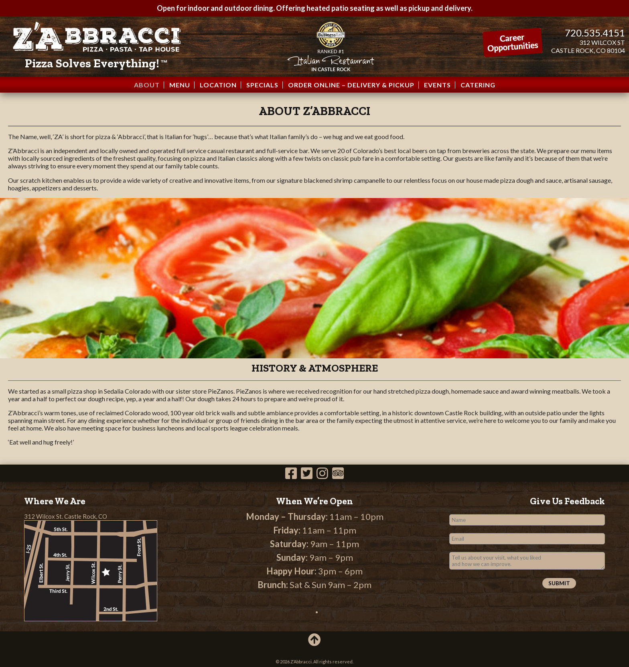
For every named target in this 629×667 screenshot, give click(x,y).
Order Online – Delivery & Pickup (351, 85)
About (147, 85)
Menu (179, 85)
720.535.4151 (595, 32)
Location (218, 85)
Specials (262, 85)
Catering (478, 85)
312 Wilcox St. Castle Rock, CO (65, 516)
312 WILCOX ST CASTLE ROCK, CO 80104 (588, 46)
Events (437, 85)
